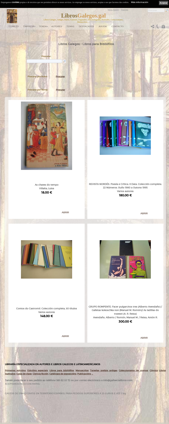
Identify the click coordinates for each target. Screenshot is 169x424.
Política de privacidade (106, 388)
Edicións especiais (37, 320)
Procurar (60, 76)
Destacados (70, 397)
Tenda (43, 26)
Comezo (14, 26)
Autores (56, 26)
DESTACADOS (86, 26)
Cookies (101, 390)
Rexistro (124, 10)
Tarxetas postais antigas (103, 320)
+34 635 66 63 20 (15, 411)
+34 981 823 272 (14, 408)
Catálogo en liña (71, 388)
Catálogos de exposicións (62, 323)
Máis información (139, 2)
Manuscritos (82, 320)
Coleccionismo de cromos (133, 320)
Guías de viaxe (24, 323)
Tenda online (70, 384)
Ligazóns (102, 384)
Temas (70, 26)
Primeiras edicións (15, 320)
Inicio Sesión (113, 10)
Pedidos (68, 403)
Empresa (28, 26)
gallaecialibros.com (39, 388)
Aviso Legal (103, 386)
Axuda (103, 26)
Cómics (154, 320)
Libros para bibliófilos (62, 320)
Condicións (69, 407)
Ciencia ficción (40, 323)
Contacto (117, 26)
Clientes (68, 400)
